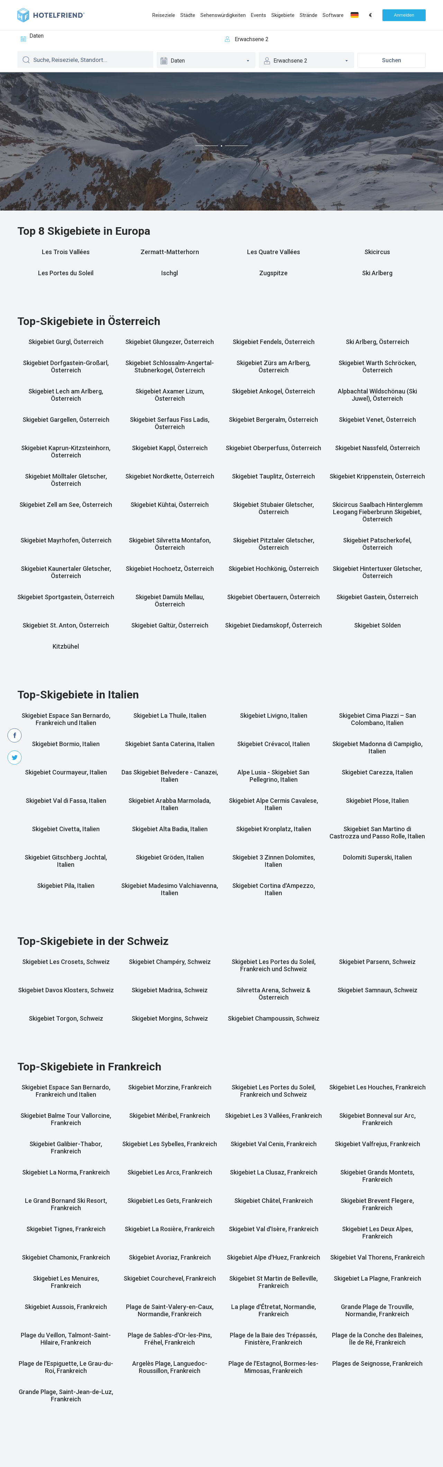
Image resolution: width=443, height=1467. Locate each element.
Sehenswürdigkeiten (223, 15)
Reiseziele (163, 15)
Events (258, 15)
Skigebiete (283, 15)
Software (333, 15)
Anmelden (404, 15)
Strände (308, 15)
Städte (187, 15)
